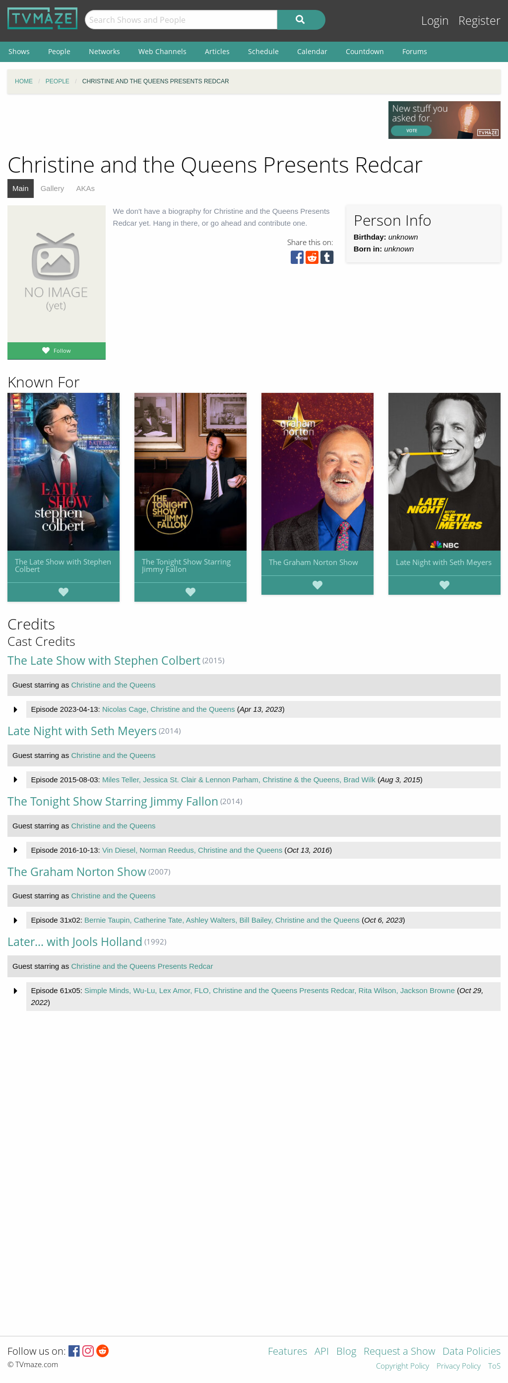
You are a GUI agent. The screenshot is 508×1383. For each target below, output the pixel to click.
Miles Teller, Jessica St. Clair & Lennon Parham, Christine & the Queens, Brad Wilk (239, 779)
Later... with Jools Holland (74, 941)
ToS (494, 1366)
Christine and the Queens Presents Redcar (142, 966)
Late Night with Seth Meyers (444, 562)
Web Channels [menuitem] (162, 51)
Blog (346, 1352)
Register (479, 20)
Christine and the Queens (113, 685)
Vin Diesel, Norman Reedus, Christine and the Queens (192, 850)
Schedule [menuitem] (263, 51)
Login (435, 20)
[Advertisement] (190, 123)
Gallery (52, 188)
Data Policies (472, 1352)
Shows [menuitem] (19, 51)
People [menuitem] (59, 51)
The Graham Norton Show (313, 562)
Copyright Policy (402, 1366)
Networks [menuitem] (104, 51)
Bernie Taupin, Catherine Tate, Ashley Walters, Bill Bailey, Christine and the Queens (222, 920)
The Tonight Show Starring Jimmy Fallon (186, 565)
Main (20, 188)
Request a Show (399, 1352)
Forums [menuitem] (414, 51)
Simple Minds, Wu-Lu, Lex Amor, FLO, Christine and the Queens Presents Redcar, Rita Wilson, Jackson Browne (269, 990)
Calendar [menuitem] (312, 51)
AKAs (85, 188)
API (322, 1352)
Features (287, 1352)
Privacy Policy (459, 1366)
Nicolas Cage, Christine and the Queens (168, 709)
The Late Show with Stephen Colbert (63, 565)
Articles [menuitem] (217, 51)
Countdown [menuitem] (365, 51)
